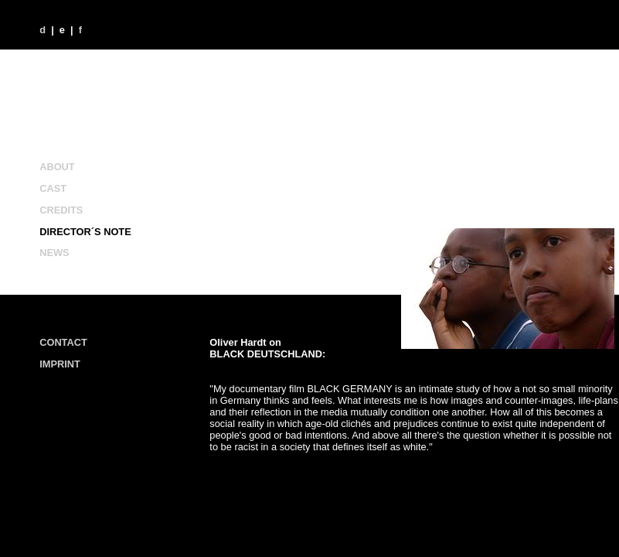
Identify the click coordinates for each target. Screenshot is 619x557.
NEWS (54, 252)
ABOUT (57, 167)
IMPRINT (59, 364)
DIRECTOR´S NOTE (85, 231)
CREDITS (61, 210)
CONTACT (63, 342)
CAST (52, 188)
